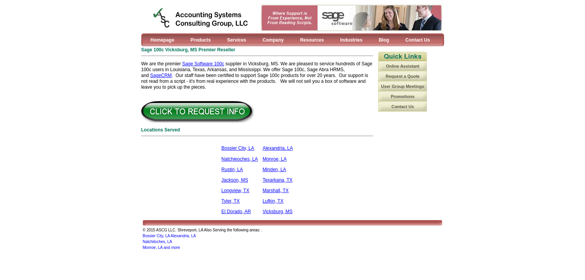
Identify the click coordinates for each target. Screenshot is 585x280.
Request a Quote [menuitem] (403, 76)
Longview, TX (235, 190)
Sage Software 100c (203, 63)
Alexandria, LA (277, 148)
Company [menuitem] (273, 40)
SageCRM (161, 75)
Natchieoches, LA (239, 159)
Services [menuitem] (236, 40)
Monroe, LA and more (161, 247)
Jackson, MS (234, 180)
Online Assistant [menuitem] (402, 66)
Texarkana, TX (277, 180)
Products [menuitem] (201, 40)
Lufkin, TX (272, 201)
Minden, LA (274, 169)
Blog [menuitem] (384, 40)
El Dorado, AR (236, 211)
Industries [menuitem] (351, 40)
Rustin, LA (232, 169)
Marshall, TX (275, 190)
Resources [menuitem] (312, 40)
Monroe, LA (274, 159)
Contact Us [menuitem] (417, 40)
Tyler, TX (230, 201)
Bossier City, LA (237, 148)
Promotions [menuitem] (403, 96)
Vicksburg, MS (277, 211)
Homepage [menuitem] (162, 40)
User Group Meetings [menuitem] (402, 86)
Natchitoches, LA (157, 242)
